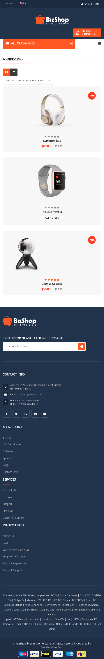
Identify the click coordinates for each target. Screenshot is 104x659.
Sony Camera (52, 604)
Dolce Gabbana (68, 595)
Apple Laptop (64, 609)
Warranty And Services (16, 549)
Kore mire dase (52, 140)
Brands (7, 437)
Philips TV (19, 600)
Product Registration (15, 563)
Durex (31, 595)
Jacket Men (68, 604)
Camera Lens (11, 609)
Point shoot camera (88, 604)
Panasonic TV (89, 619)
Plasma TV (69, 600)
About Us (8, 536)
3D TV (80, 600)
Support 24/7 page (14, 556)
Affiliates (8, 451)
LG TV (54, 595)
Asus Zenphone (34, 604)
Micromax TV (34, 600)
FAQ (5, 543)
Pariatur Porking (52, 211)
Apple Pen (43, 595)
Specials (7, 458)
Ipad (8, 619)
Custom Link (10, 472)
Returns (7, 497)
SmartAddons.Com (52, 647)
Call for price (52, 218)
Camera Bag (47, 609)
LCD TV (57, 600)
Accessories (32, 619)
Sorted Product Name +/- (31, 80)
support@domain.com (30, 394)
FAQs (6, 465)
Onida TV (85, 595)
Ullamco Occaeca (52, 283)
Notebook (47, 619)
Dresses (49, 624)
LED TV (47, 600)
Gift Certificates (12, 444)
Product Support (12, 570)
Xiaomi (38, 624)
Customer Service (13, 517)
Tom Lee (7, 595)
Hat (68, 619)
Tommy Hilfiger (23, 624)
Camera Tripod (30, 609)
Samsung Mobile (13, 604)
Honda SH (20, 595)
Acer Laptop (80, 609)
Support (7, 504)
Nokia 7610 (62, 624)
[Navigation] (99, 44)
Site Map (8, 511)
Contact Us (9, 490)
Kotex (87, 624)
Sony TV (59, 619)
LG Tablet (18, 619)
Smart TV (91, 600)
